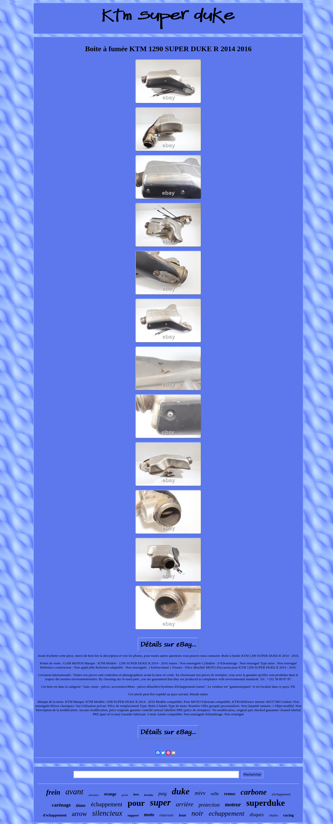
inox (136, 794)
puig (162, 793)
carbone (254, 792)
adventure (93, 795)
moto (149, 814)
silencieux (107, 813)
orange (110, 794)
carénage (61, 805)
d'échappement (281, 794)
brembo (148, 794)
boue (182, 815)
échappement (106, 804)
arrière (184, 804)
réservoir (166, 815)
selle (215, 793)
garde (124, 794)
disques (257, 814)
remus (229, 793)
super (160, 802)
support (133, 815)
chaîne (273, 815)
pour (136, 803)
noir (197, 813)
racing (288, 815)
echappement (226, 813)
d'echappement (55, 815)
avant (74, 791)
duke (181, 791)
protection (209, 805)
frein (53, 792)
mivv (200, 793)
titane (81, 805)
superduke (265, 803)
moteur (233, 804)
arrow (79, 813)
